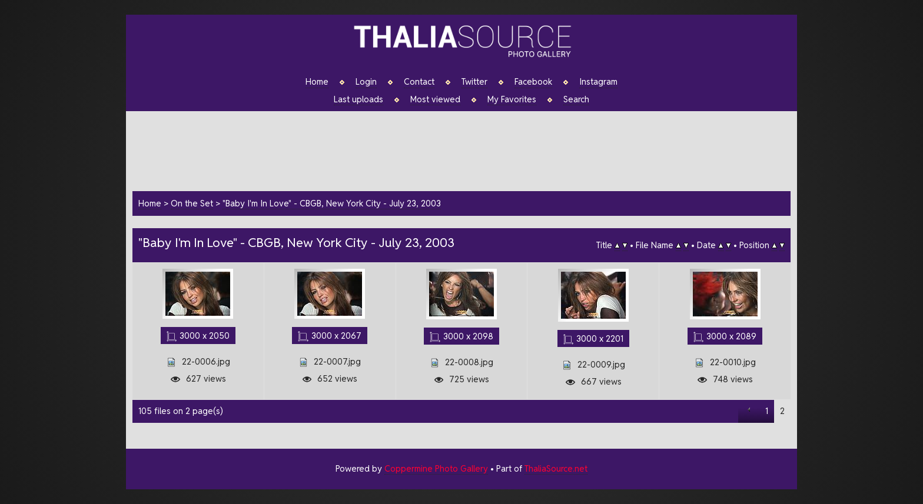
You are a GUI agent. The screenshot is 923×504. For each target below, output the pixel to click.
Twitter (474, 81)
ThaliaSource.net (555, 468)
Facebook (533, 81)
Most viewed (435, 99)
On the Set (192, 203)
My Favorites (511, 99)
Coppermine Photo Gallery (436, 468)
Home (317, 81)
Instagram (598, 81)
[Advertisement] (467, 149)
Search (576, 99)
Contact (419, 81)
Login (366, 81)
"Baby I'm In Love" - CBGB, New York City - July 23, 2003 (332, 203)
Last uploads (358, 99)
